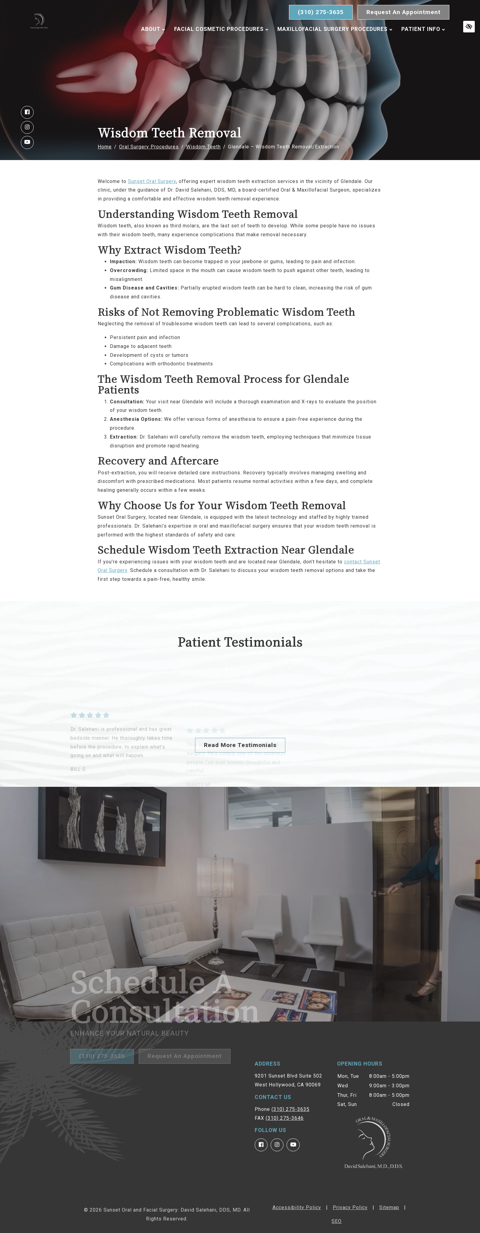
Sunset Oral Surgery (152, 181)
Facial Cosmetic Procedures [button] (221, 44)
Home (105, 147)
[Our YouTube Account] (27, 142)
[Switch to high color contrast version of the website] (469, 27)
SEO (337, 1221)
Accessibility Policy (296, 1207)
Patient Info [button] (423, 44)
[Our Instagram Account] (27, 127)
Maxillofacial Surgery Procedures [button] (334, 44)
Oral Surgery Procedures (149, 147)
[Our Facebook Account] (27, 112)
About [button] (153, 44)
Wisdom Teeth (203, 147)
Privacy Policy (350, 1207)
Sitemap (389, 1207)
